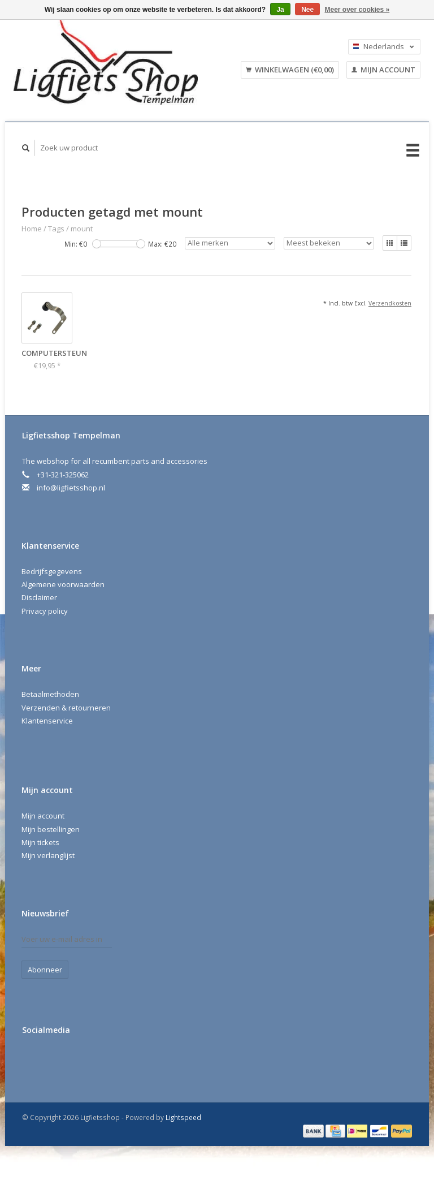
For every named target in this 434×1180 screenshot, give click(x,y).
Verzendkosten (389, 303)
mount (82, 228)
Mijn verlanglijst (48, 855)
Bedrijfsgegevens (51, 571)
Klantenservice (47, 721)
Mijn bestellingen (50, 829)
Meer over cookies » (357, 10)
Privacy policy (44, 611)
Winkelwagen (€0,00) (290, 69)
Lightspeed (183, 1117)
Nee (307, 10)
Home (31, 228)
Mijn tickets (40, 842)
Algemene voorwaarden (63, 584)
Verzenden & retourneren (66, 708)
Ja (280, 10)
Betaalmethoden (50, 694)
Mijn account (383, 69)
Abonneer (45, 969)
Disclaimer (39, 597)
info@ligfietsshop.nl (71, 488)
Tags (56, 228)
